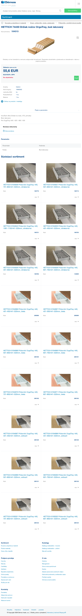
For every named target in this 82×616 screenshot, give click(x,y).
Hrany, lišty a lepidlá (6, 551)
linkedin (33, 610)
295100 (36, 357)
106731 (36, 232)
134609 (76, 274)
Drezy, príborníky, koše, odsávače (42, 23)
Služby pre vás (5, 582)
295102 (36, 398)
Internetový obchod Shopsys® (56, 612)
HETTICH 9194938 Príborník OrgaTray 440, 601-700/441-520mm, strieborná (60, 268)
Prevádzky (4, 592)
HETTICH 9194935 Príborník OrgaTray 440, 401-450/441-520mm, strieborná (60, 227)
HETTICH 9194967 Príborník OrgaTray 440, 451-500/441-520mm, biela (60, 310)
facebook (26, 610)
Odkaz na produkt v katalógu (13, 101)
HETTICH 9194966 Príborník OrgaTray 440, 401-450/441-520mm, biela (20, 310)
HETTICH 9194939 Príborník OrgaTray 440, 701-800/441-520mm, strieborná (20, 186)
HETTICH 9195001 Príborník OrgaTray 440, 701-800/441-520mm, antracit (20, 517)
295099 (76, 315)
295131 (36, 481)
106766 (36, 274)
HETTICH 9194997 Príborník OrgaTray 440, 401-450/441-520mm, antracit (20, 434)
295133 (36, 523)
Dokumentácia (8, 131)
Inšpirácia (18, 610)
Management (45, 564)
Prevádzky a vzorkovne (7, 577)
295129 (36, 440)
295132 (76, 481)
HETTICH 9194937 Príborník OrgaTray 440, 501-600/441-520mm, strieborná (60, 186)
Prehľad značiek (46, 577)
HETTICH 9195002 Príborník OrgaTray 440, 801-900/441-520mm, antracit (60, 517)
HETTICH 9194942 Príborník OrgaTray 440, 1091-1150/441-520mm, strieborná (20, 227)
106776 (36, 191)
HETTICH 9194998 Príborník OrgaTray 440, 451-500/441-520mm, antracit (60, 434)
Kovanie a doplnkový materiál (15, 23)
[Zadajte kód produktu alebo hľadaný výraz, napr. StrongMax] (32, 11)
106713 (76, 191)
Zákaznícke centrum (6, 595)
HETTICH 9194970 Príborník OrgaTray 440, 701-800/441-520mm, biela (20, 393)
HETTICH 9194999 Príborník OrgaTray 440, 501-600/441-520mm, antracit (20, 476)
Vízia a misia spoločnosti (49, 566)
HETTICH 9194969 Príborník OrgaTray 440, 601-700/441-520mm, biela (60, 351)
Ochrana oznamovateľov (49, 580)
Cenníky (3, 561)
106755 (76, 232)
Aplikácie (3, 569)
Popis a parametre (57, 110)
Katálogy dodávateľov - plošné (50, 548)
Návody (3, 564)
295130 (76, 440)
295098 (36, 315)
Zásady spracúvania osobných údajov (52, 572)
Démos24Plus (72, 10)
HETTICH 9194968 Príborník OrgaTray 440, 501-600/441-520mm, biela (20, 351)
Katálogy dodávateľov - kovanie (51, 546)
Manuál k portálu (47, 551)
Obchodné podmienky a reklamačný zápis (54, 574)
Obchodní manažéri (6, 598)
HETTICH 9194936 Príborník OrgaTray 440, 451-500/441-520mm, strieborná (20, 268)
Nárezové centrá (5, 600)
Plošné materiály (5, 548)
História (44, 561)
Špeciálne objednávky (7, 572)
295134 (76, 523)
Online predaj (5, 574)
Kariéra (44, 569)
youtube (41, 610)
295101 (76, 357)
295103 (76, 398)
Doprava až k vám (6, 580)
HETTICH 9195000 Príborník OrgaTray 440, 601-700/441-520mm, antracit (60, 476)
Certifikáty (4, 566)
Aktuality (9, 610)
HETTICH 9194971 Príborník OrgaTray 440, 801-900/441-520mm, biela (60, 393)
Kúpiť (76, 78)
